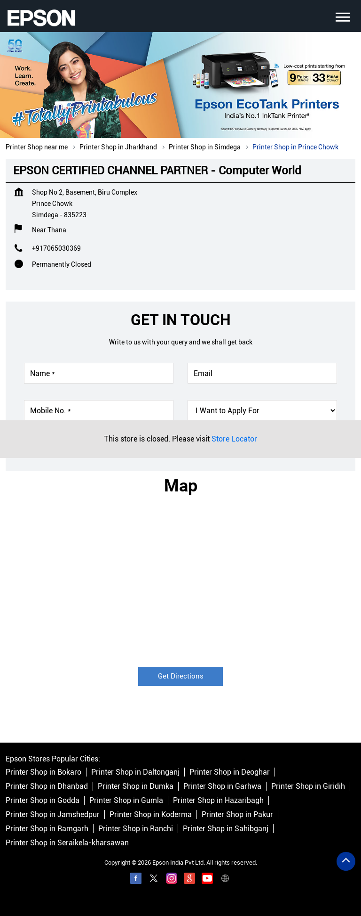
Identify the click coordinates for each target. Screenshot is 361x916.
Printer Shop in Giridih (308, 786)
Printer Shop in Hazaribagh (218, 800)
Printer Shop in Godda (42, 800)
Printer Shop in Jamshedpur (53, 814)
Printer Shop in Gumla (126, 800)
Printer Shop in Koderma (151, 814)
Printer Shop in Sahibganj (225, 828)
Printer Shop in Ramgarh (47, 828)
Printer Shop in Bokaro (43, 772)
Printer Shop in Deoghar (229, 772)
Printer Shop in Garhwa (222, 786)
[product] (262, 410)
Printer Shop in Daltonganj (135, 772)
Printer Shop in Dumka (135, 786)
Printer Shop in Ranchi (135, 828)
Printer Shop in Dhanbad (47, 786)
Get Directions (181, 676)
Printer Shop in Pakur (237, 814)
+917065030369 (56, 248)
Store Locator (234, 438)
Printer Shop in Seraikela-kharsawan (67, 842)
